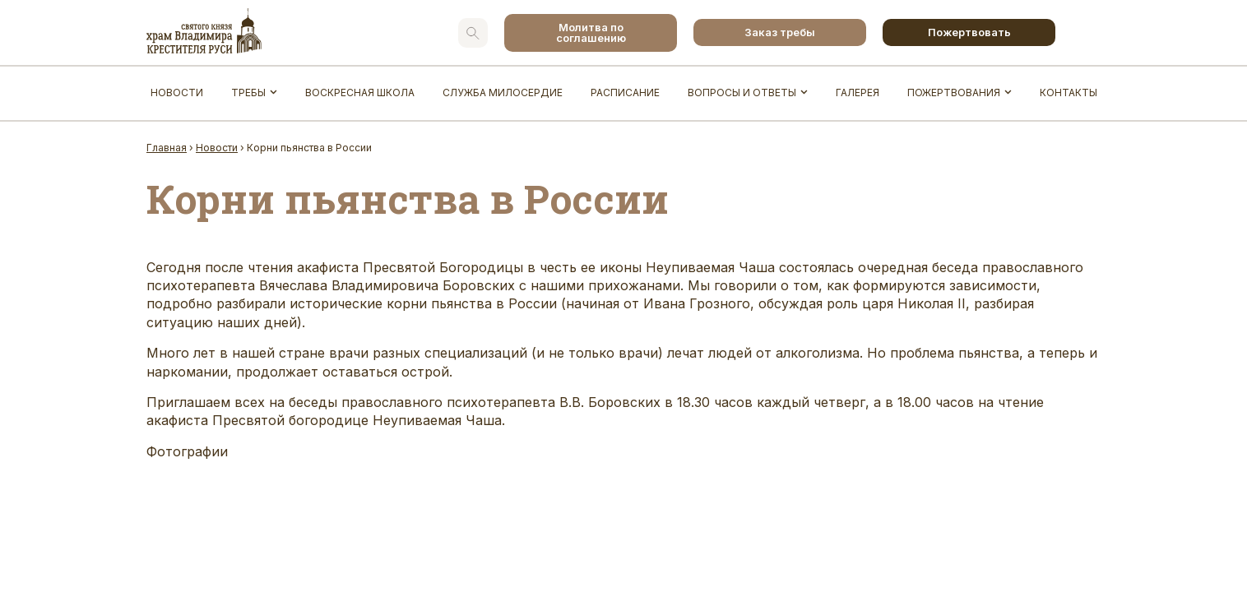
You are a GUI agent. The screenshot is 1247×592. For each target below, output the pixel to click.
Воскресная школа (360, 92)
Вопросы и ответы (742, 92)
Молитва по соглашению (591, 32)
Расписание (625, 92)
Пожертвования (953, 92)
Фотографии (187, 451)
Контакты (1068, 92)
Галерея (857, 92)
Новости (177, 92)
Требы (248, 92)
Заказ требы (779, 32)
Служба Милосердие (503, 92)
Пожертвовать (969, 32)
